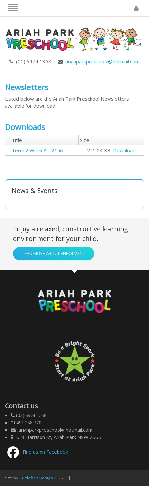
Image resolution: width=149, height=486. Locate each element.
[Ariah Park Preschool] (74, 37)
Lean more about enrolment (54, 253)
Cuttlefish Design (36, 478)
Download (124, 150)
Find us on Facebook (45, 451)
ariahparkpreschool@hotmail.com (101, 61)
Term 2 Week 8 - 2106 (37, 150)
